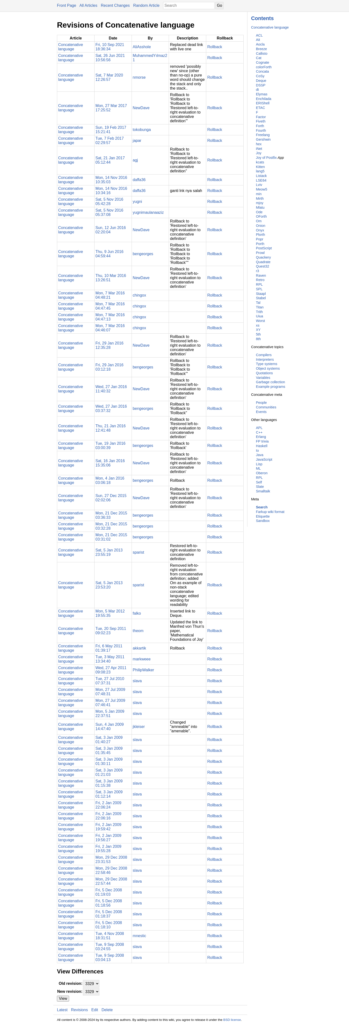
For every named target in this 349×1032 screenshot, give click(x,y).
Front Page (66, 5)
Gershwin (263, 139)
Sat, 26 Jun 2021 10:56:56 (110, 58)
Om (259, 221)
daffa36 (139, 180)
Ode (259, 212)
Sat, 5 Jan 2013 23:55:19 (109, 552)
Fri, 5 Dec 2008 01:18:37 (108, 914)
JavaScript (264, 459)
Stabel (261, 298)
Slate (260, 487)
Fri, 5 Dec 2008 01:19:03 (108, 892)
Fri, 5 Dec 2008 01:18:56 (108, 903)
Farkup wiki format (270, 512)
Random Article (146, 5)
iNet (259, 149)
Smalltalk (263, 491)
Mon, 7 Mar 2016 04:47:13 (110, 317)
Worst (260, 321)
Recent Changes (115, 5)
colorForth (264, 67)
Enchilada (263, 99)
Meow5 (261, 189)
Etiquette (263, 516)
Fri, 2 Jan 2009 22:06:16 (108, 816)
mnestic (139, 936)
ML (258, 468)
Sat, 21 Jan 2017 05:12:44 (110, 160)
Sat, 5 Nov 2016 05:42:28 (109, 201)
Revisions (79, 1010)
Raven (261, 275)
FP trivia (262, 441)
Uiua (259, 316)
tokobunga (142, 130)
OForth (261, 216)
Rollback (214, 47)
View (63, 998)
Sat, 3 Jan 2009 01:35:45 (109, 750)
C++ (259, 432)
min (259, 194)
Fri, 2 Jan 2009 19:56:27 (108, 837)
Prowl (260, 253)
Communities (266, 407)
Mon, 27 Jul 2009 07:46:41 (110, 702)
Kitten (260, 167)
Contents (262, 18)
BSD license (232, 1020)
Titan (259, 307)
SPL (259, 289)
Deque (261, 81)
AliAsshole (142, 47)
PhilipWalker (143, 670)
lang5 (260, 171)
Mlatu (260, 207)
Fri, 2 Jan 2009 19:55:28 (108, 848)
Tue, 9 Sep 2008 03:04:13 (109, 957)
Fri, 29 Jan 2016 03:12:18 (109, 367)
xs (257, 325)
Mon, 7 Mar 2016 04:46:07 (110, 328)
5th (258, 334)
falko (137, 613)
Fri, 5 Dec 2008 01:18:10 (108, 925)
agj (135, 160)
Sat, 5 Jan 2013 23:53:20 (109, 585)
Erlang (261, 437)
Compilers (264, 355)
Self (259, 482)
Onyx (260, 230)
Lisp (259, 464)
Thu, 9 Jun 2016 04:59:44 (109, 254)
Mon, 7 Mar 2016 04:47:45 (110, 306)
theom (138, 631)
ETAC (260, 108)
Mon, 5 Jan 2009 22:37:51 (109, 713)
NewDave (141, 108)
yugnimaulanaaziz (148, 212)
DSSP (260, 85)
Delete (107, 1010)
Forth (260, 126)
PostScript (264, 248)
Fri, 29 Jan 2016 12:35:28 (109, 345)
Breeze (261, 49)
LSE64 (261, 180)
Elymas (261, 94)
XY (258, 330)
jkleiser (139, 727)
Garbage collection (270, 382)
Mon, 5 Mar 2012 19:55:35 (110, 613)
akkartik (139, 648)
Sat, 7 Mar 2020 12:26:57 (109, 77)
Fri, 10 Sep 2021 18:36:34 (109, 47)
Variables (263, 378)
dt (257, 90)
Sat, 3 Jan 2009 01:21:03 (109, 772)
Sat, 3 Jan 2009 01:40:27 (109, 739)
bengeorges (143, 254)
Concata (262, 71)
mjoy (259, 203)
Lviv (259, 185)
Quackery (263, 257)
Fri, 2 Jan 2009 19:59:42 (108, 827)
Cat (258, 58)
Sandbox (263, 521)
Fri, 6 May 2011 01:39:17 (108, 648)
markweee (142, 659)
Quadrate (263, 262)
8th (258, 339)
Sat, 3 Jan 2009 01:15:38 (109, 783)
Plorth (260, 235)
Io (257, 450)
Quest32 (262, 266)
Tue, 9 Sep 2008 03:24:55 (109, 946)
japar (137, 140)
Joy (258, 153)
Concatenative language (270, 27)
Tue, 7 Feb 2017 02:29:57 (109, 140)
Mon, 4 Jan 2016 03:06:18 (109, 480)
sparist (138, 552)
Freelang (263, 135)
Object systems (268, 368)
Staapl (261, 294)
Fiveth (260, 121)
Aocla (260, 44)
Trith (259, 312)
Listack (261, 176)
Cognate (262, 62)
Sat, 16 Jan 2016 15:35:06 (110, 463)
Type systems (266, 364)
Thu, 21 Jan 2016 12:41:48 (110, 428)
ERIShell (263, 103)
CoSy (260, 76)
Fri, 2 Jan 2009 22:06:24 (108, 805)
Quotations (264, 373)
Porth (260, 244)
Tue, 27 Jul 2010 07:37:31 (109, 681)
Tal (258, 303)
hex (259, 144)
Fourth (261, 130)
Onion (260, 226)
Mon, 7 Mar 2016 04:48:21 (110, 295)
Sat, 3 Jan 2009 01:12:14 (109, 794)
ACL (259, 35)
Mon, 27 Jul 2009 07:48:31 (110, 692)
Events (261, 412)
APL (259, 428)
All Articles (88, 5)
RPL (259, 284)
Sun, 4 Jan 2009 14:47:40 (109, 726)
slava (137, 681)
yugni (137, 201)
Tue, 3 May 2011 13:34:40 (109, 659)
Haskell (261, 446)
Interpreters (265, 359)
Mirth (260, 198)
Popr (259, 239)
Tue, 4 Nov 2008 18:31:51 (109, 936)
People (261, 403)
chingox (139, 295)
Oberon (262, 473)
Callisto (261, 53)
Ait (258, 40)
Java (259, 455)
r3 (257, 271)
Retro (260, 280)
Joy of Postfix (266, 158)
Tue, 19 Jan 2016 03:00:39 (110, 445)
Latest (62, 1010)
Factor (261, 117)
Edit (94, 1010)
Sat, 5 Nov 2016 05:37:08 (109, 212)
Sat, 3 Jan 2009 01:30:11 (109, 761)
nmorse (139, 77)
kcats (260, 162)
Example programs (270, 387)
